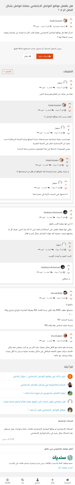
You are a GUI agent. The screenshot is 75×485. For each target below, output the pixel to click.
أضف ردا (51, 87)
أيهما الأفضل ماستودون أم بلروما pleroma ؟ (45, 394)
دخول (27, 56)
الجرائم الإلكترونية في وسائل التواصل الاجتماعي (43, 385)
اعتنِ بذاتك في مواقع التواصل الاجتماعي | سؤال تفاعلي (39, 377)
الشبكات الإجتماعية (60, 26)
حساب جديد (45, 56)
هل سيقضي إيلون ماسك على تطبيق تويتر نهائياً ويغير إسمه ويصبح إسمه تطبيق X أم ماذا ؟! (34, 402)
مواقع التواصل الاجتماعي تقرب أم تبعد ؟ (47, 410)
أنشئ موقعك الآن (65, 468)
